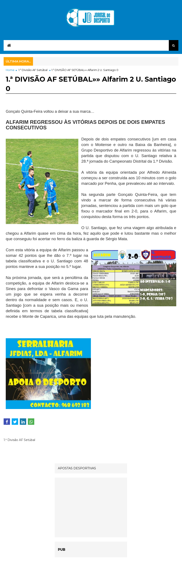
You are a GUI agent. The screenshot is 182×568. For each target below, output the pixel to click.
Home (10, 70)
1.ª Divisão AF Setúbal (33, 70)
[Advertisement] (91, 507)
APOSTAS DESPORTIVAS (77, 468)
